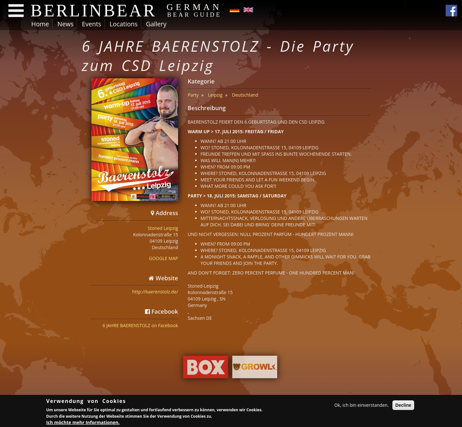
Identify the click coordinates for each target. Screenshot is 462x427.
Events (91, 24)
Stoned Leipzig (163, 228)
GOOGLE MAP (163, 258)
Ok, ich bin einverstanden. (361, 406)
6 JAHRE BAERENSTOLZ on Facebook (140, 325)
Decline (403, 406)
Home (40, 24)
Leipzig (215, 95)
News (65, 24)
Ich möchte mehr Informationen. (83, 423)
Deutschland (245, 95)
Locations (123, 24)
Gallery (156, 24)
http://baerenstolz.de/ (155, 292)
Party (193, 95)
